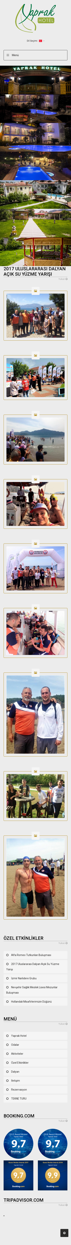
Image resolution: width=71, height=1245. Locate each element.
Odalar (15, 1044)
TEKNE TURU (19, 1098)
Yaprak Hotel (19, 1035)
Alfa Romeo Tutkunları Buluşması (31, 955)
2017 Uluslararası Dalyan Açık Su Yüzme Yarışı (32, 966)
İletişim (15, 1080)
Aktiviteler (17, 1053)
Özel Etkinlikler (20, 1062)
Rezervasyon (19, 1089)
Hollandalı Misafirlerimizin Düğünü (31, 1001)
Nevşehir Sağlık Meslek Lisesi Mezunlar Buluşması (32, 990)
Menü (15, 55)
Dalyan (15, 1071)
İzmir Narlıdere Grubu (24, 978)
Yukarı (63, 279)
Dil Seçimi (34, 41)
